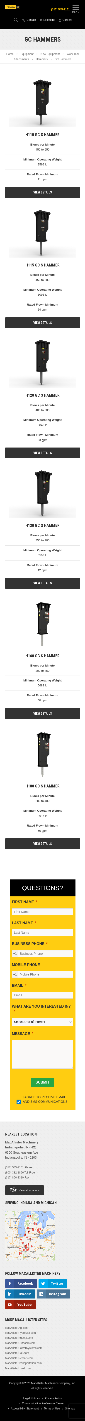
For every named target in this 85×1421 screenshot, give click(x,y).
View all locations (25, 1190)
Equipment (27, 54)
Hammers (42, 59)
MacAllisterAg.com (16, 1327)
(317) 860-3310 (14, 1177)
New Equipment (50, 54)
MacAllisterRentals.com (19, 1358)
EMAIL (17, 985)
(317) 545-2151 (60, 9)
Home (10, 54)
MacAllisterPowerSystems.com (24, 1348)
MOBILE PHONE (26, 965)
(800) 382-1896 (14, 1172)
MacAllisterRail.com (17, 1353)
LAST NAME (22, 923)
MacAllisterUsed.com (18, 1368)
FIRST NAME (23, 902)
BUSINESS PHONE (28, 944)
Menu (75, 8)
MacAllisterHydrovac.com (20, 1332)
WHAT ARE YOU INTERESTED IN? (41, 1006)
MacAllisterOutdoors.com (20, 1343)
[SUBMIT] (42, 1082)
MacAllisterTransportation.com (23, 1363)
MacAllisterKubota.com (19, 1337)
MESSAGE (21, 1034)
